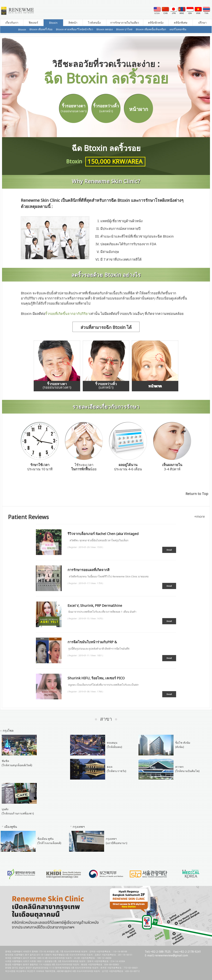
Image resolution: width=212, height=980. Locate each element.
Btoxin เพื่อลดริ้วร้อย (40, 29)
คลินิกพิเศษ (180, 22)
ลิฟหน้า (72, 22)
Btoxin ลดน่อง (104, 29)
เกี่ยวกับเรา (11, 22)
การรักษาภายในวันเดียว (124, 22)
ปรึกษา (202, 22)
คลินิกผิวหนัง (155, 22)
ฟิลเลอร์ (33, 22)
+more (199, 516)
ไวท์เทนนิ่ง (94, 22)
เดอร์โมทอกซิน (177, 29)
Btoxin (53, 23)
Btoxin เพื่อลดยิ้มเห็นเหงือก (151, 29)
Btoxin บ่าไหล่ (124, 29)
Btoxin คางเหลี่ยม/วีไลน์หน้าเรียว (74, 29)
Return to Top (197, 493)
